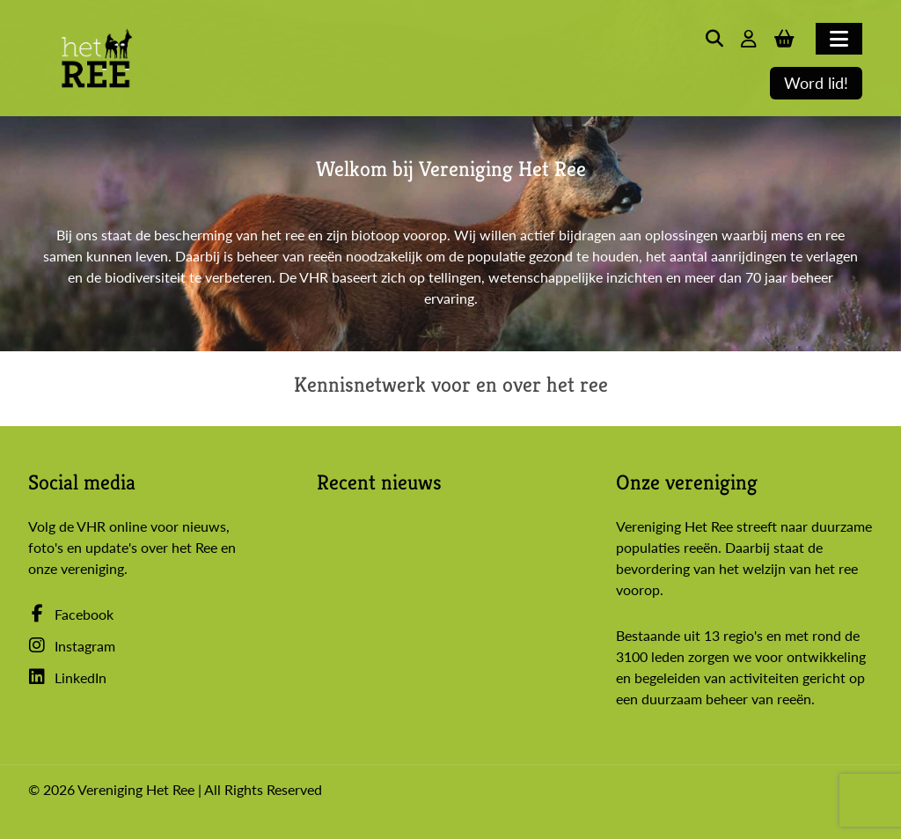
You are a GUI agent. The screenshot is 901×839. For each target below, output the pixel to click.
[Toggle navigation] (839, 39)
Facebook (71, 614)
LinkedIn (67, 677)
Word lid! (816, 83)
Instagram (71, 645)
